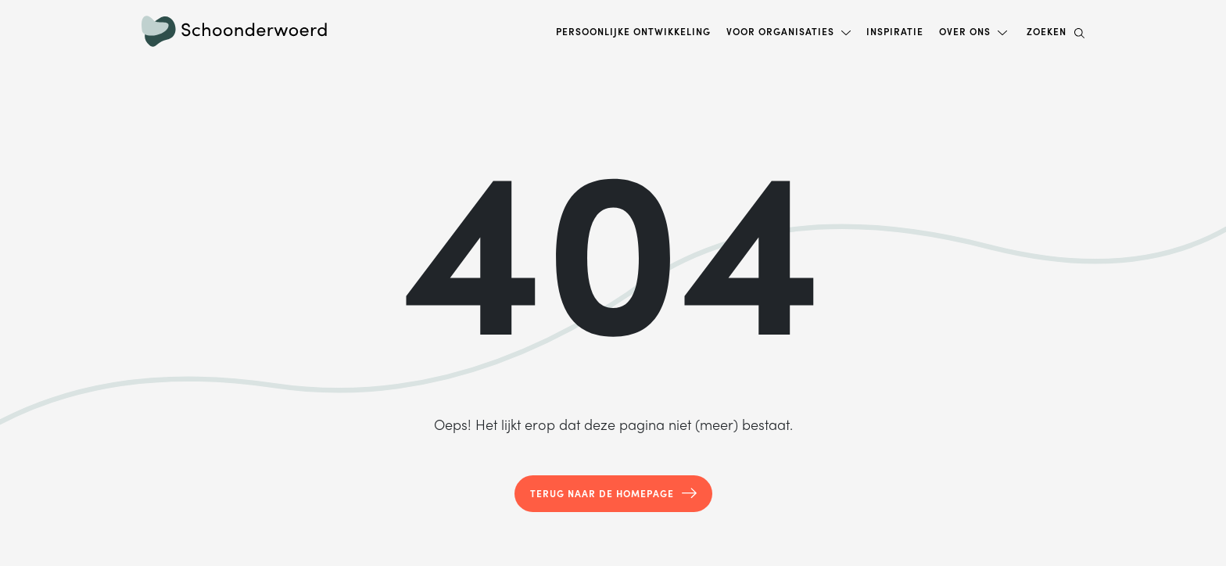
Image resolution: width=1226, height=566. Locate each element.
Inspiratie (894, 31)
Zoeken (1055, 31)
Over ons (965, 31)
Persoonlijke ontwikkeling (633, 31)
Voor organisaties (780, 31)
